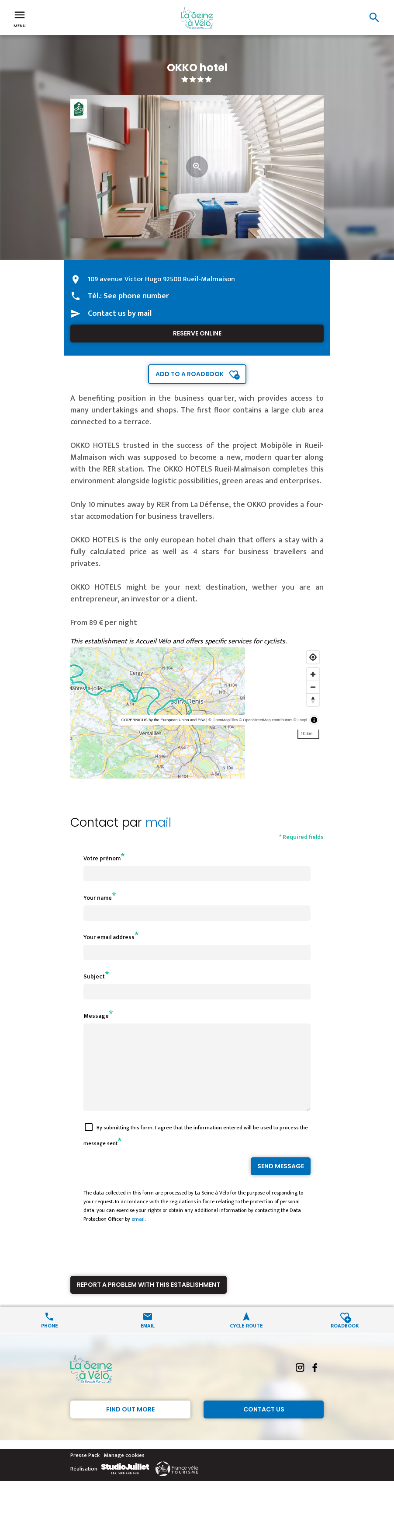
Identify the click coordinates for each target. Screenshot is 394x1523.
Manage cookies (124, 1471)
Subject (94, 976)
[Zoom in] (313, 674)
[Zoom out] (313, 687)
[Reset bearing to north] (313, 699)
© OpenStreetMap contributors (265, 720)
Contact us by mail (120, 313)
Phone (49, 1341)
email (138, 1234)
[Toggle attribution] (314, 720)
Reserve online (197, 333)
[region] (197, 713)
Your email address (109, 937)
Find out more (130, 1425)
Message (96, 1016)
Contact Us (263, 1425)
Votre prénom (102, 858)
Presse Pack (85, 1471)
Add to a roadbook (190, 374)
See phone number (136, 296)
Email (148, 1341)
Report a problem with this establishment (148, 1300)
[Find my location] (313, 657)
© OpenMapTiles (223, 720)
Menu (19, 18)
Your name (97, 898)
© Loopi (300, 720)
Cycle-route (246, 1341)
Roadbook (345, 1341)
